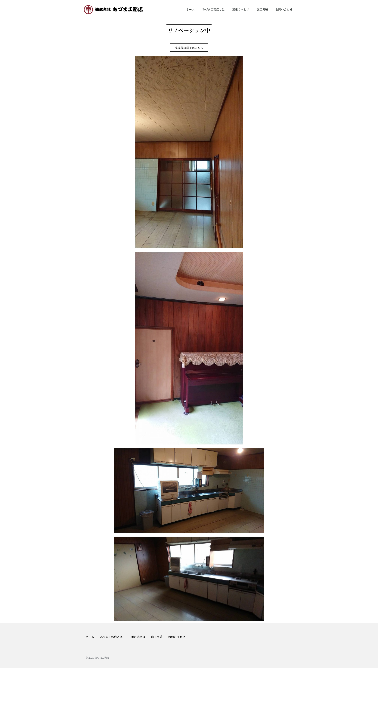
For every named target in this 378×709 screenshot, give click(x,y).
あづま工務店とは (213, 9)
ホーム (190, 9)
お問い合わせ (283, 9)
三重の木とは (240, 9)
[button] (189, 48)
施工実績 (262, 9)
